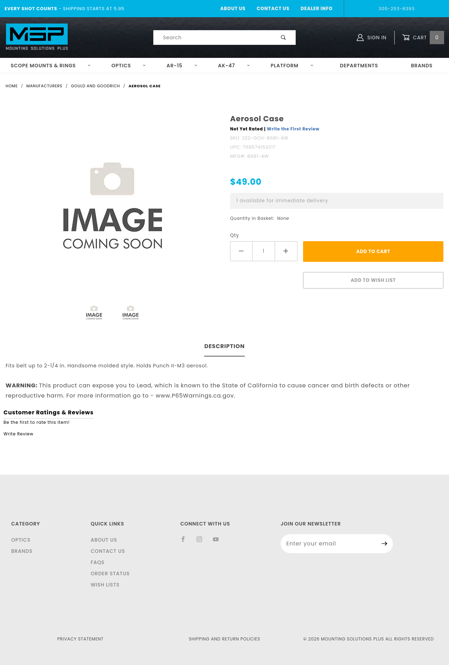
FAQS (98, 562)
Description (224, 346)
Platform (292, 65)
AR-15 (182, 65)
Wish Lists (105, 584)
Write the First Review (293, 129)
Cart (423, 37)
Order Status (110, 573)
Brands (422, 65)
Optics (129, 65)
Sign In (372, 37)
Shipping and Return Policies (224, 639)
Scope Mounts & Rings (51, 65)
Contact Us (273, 8)
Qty (234, 235)
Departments (359, 65)
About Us (233, 8)
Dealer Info (317, 8)
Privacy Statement (80, 639)
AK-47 (234, 65)
